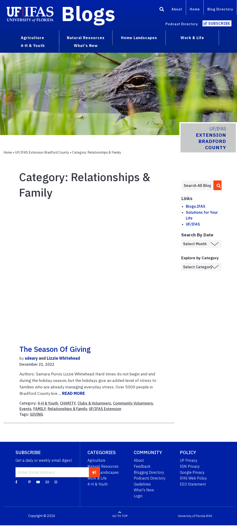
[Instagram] (55, 482)
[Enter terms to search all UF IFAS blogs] (197, 185)
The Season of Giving (55, 349)
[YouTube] (38, 482)
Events (25, 408)
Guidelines (142, 484)
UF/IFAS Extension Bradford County (42, 152)
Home (195, 9)
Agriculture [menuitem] (32, 37)
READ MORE (73, 393)
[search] (218, 185)
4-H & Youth (47, 403)
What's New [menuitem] (86, 45)
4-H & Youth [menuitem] (33, 45)
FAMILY (39, 408)
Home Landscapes (103, 472)
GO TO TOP (120, 516)
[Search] (162, 10)
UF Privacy (188, 460)
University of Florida (191, 516)
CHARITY (68, 403)
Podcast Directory (181, 24)
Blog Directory (220, 9)
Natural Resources (102, 466)
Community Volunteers (133, 403)
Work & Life (97, 478)
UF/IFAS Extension (105, 408)
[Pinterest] (29, 482)
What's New (144, 490)
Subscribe (219, 23)
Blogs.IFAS (195, 206)
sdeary (31, 358)
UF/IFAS (193, 224)
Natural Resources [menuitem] (86, 37)
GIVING (36, 414)
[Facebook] (16, 482)
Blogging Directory (149, 472)
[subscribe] (94, 472)
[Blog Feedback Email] (47, 482)
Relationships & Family (67, 408)
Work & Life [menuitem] (192, 37)
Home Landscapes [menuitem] (139, 37)
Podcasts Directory (149, 478)
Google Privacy (192, 472)
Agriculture (96, 460)
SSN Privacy (190, 466)
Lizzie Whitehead (63, 358)
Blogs (88, 13)
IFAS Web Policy (193, 478)
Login (138, 496)
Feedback (142, 466)
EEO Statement (193, 484)
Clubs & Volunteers (94, 403)
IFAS (209, 516)
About (177, 9)
